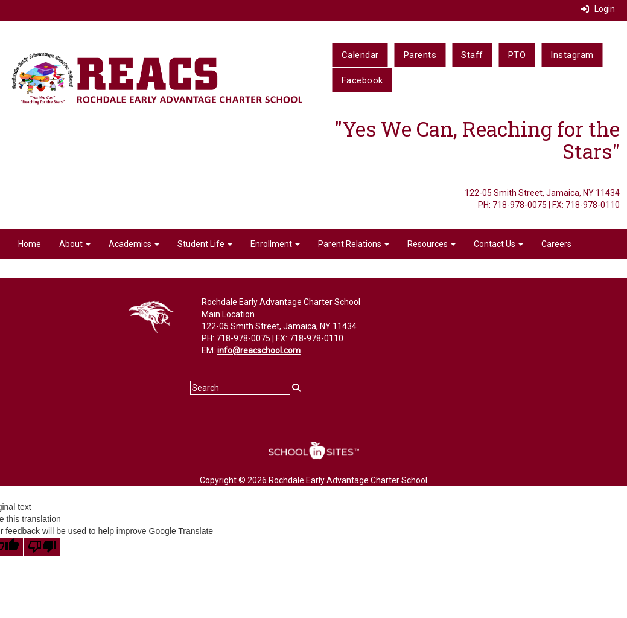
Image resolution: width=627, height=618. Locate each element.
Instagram (572, 55)
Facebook (362, 80)
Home (29, 244)
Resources (431, 244)
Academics (134, 244)
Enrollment (275, 244)
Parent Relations (353, 244)
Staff (472, 55)
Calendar (360, 55)
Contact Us (498, 244)
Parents (420, 55)
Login (598, 9)
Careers (556, 244)
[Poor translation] (42, 547)
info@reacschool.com (259, 350)
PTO (517, 55)
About (75, 244)
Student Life (204, 244)
